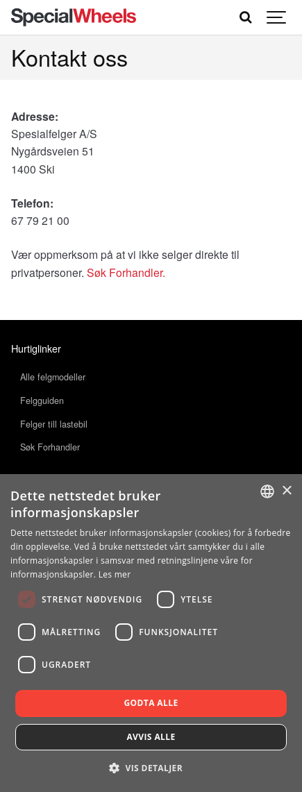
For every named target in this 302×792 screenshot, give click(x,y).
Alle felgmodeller (52, 377)
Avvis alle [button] (150, 737)
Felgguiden (42, 400)
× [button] (286, 491)
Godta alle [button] (151, 703)
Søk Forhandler (50, 447)
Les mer (115, 574)
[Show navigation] (277, 17)
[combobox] (267, 491)
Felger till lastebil (53, 424)
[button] (151, 767)
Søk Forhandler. (126, 272)
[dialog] (151, 633)
